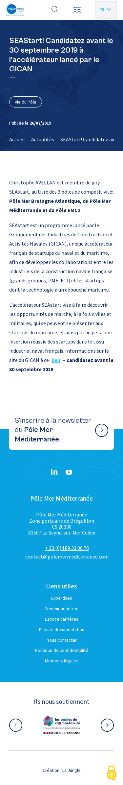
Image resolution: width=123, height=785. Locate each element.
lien (55, 360)
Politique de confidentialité (61, 650)
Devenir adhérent (62, 608)
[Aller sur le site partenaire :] (61, 725)
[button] (77, 9)
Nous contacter (62, 640)
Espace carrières (61, 619)
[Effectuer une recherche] (55, 9)
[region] (61, 139)
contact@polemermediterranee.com (67, 556)
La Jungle (71, 770)
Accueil (17, 139)
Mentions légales (61, 661)
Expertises (61, 598)
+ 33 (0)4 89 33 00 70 (67, 548)
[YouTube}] (69, 472)
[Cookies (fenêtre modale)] (111, 773)
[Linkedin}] (54, 472)
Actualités (42, 139)
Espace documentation (61, 629)
